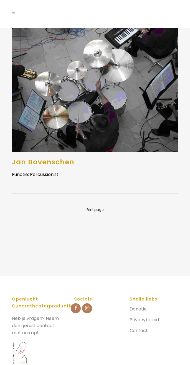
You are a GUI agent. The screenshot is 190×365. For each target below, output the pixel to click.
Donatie (138, 309)
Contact (139, 331)
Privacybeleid (144, 320)
